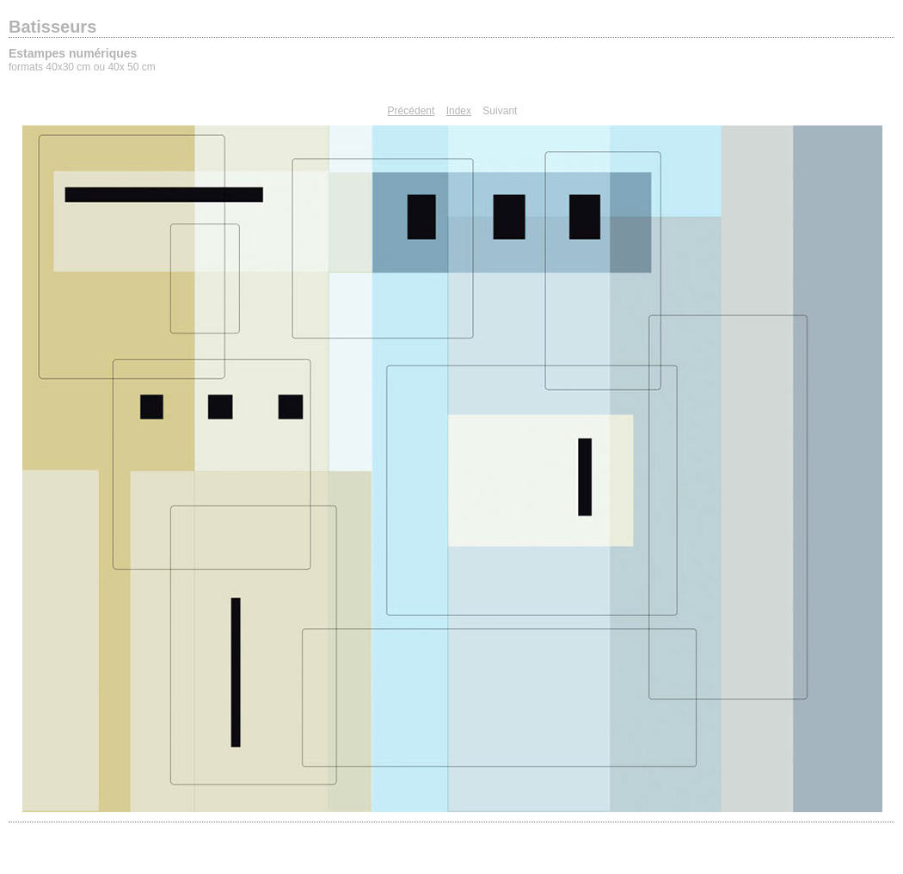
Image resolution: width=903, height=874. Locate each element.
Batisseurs (52, 26)
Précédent (411, 111)
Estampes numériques (73, 53)
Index (458, 111)
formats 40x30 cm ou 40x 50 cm (82, 67)
